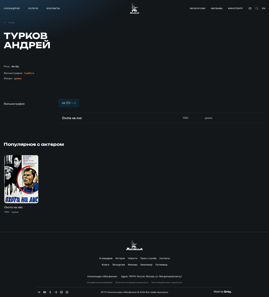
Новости (132, 258)
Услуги (33, 8)
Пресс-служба (148, 258)
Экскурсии (197, 8)
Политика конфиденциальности (131, 282)
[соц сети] (39, 292)
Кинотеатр (235, 8)
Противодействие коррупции (166, 282)
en (263, 8)
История (120, 258)
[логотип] (134, 8)
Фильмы (216, 8)
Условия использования (99, 282)
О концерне (12, 8)
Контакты (53, 8)
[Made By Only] (222, 291)
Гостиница (161, 264)
